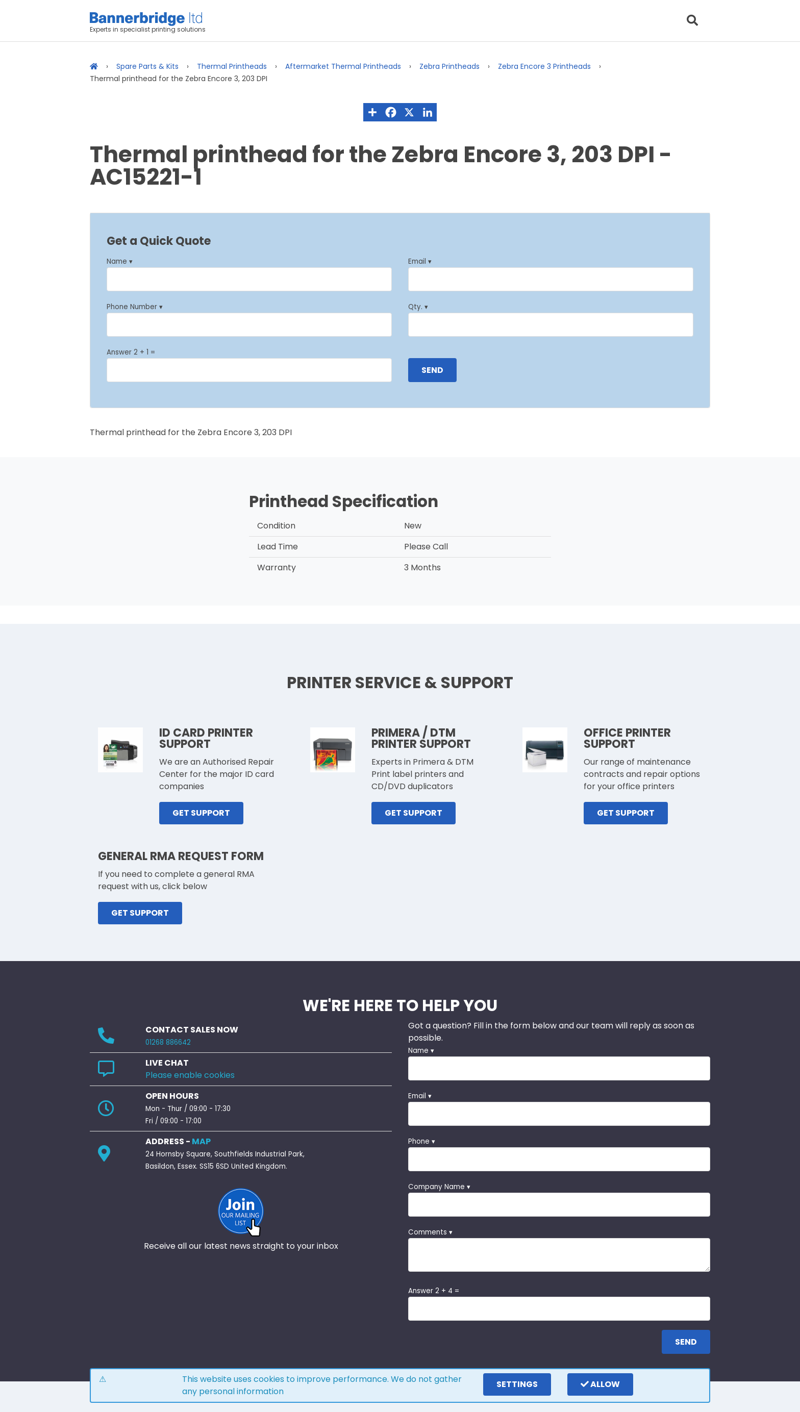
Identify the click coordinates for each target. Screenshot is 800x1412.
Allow (600, 1384)
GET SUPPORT (201, 813)
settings (517, 1384)
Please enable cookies (190, 1075)
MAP (201, 1141)
